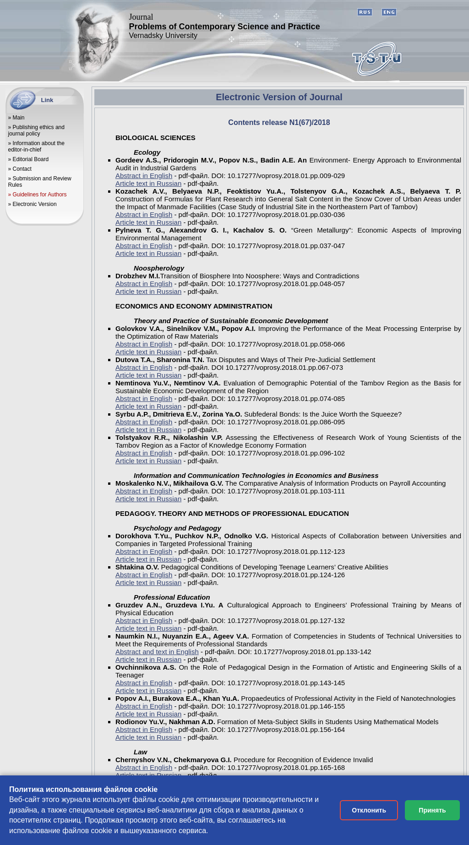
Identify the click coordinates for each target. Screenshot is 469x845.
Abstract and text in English (157, 651)
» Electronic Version (32, 204)
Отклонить (369, 810)
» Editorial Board (28, 159)
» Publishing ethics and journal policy (36, 130)
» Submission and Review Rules (39, 181)
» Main (16, 117)
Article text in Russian (148, 183)
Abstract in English (143, 175)
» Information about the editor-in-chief (36, 146)
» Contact (20, 169)
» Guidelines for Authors (37, 194)
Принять (432, 810)
